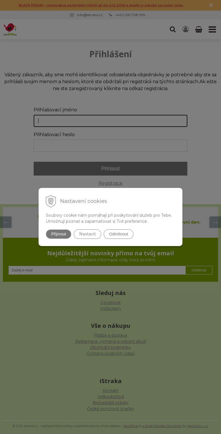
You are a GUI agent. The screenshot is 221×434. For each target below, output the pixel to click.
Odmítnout (118, 234)
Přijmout (58, 234)
